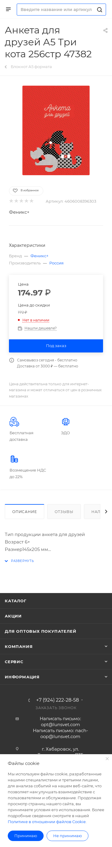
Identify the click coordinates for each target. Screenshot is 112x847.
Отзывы (64, 511)
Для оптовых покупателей (40, 631)
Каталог (16, 600)
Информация (22, 676)
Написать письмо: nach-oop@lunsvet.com (60, 733)
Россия (56, 263)
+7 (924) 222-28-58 (57, 700)
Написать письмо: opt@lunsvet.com (60, 721)
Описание (24, 511)
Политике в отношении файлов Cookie (47, 821)
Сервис (14, 661)
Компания (19, 646)
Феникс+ (19, 212)
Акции (13, 616)
